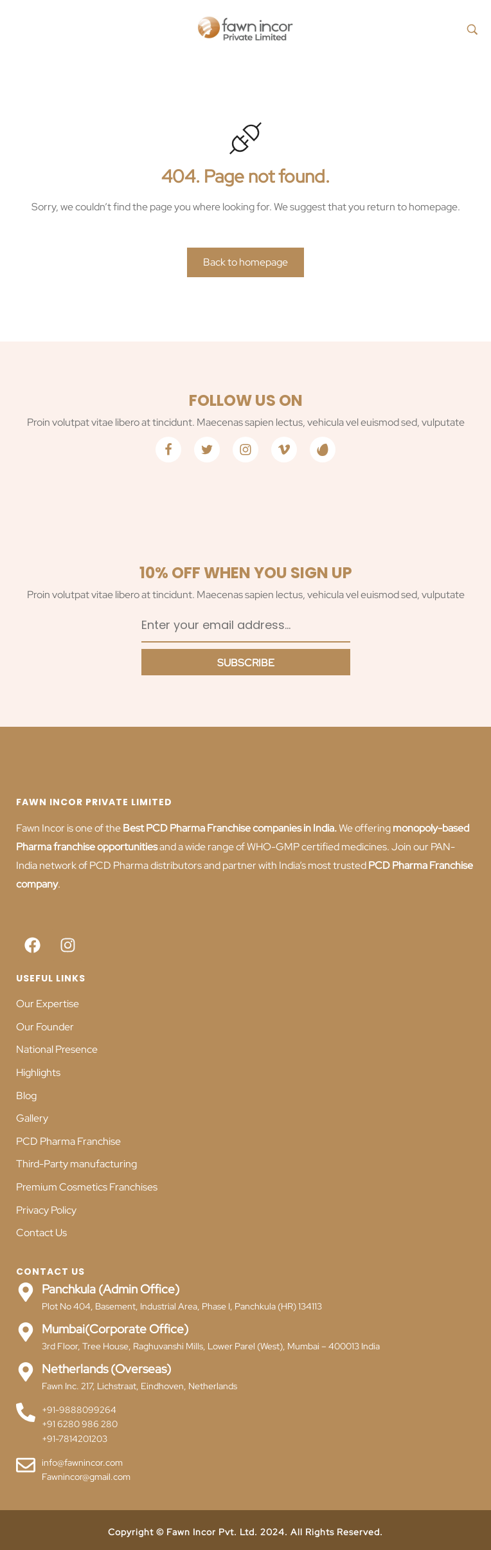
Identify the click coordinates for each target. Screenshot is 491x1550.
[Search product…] (472, 29)
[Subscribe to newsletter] (245, 662)
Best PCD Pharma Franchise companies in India (227, 828)
